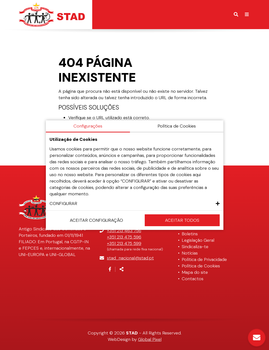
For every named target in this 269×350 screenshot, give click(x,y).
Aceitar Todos (182, 220)
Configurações (87, 126)
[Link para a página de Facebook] (110, 269)
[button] (135, 203)
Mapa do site (195, 272)
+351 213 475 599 (124, 243)
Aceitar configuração (96, 220)
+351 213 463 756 (124, 231)
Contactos (192, 279)
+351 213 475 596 (124, 237)
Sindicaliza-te (195, 247)
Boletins (190, 234)
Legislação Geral (198, 240)
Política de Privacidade (204, 259)
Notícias (190, 253)
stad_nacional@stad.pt (130, 258)
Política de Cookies (201, 266)
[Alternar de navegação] (247, 14)
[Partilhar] (121, 269)
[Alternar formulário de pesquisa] (236, 14)
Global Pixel (149, 339)
